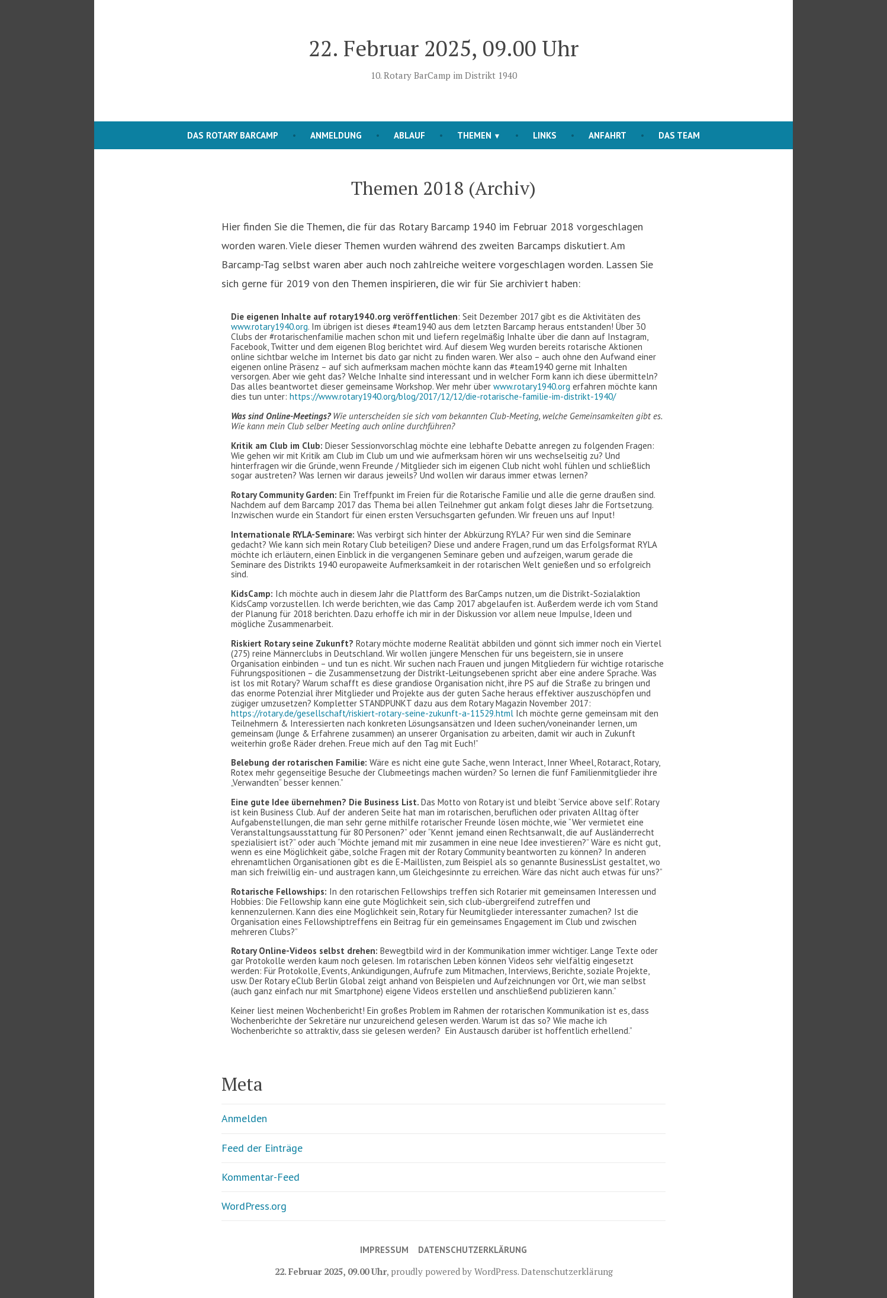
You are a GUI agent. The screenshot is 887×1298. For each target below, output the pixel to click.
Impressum (384, 1249)
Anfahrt (607, 135)
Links (545, 135)
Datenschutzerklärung (472, 1249)
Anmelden (244, 1118)
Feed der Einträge (262, 1148)
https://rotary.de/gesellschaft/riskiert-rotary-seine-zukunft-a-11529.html (372, 713)
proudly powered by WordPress (454, 1271)
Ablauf (409, 135)
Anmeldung (336, 135)
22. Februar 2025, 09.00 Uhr (443, 48)
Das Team (679, 135)
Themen (474, 135)
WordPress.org (254, 1206)
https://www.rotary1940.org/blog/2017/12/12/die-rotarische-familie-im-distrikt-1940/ (453, 396)
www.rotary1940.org (269, 326)
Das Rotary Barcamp (232, 135)
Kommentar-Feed (260, 1177)
